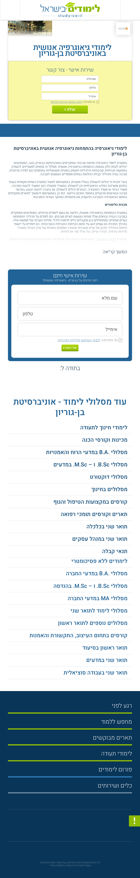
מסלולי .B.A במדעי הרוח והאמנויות (86, 452)
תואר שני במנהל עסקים (99, 539)
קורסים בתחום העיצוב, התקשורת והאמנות (78, 635)
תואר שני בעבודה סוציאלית (95, 673)
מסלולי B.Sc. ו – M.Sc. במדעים (90, 465)
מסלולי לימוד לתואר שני (99, 611)
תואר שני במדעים (106, 660)
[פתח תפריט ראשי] (130, 10)
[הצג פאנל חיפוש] (10, 10)
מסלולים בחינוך (109, 489)
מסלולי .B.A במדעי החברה (96, 573)
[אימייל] (70, 96)
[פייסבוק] (67, 827)
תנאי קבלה (114, 551)
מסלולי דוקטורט (108, 477)
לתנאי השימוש (75, 102)
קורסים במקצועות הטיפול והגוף (90, 502)
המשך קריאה (115, 251)
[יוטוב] (76, 827)
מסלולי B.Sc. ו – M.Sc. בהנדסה (90, 586)
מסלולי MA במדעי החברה (97, 598)
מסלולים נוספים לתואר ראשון (92, 623)
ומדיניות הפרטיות (59, 102)
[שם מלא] (70, 79)
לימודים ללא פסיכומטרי (99, 561)
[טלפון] (70, 87)
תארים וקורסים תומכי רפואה (94, 514)
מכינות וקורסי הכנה (104, 440)
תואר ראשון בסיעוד (104, 648)
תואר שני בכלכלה (106, 527)
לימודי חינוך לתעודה (103, 428)
